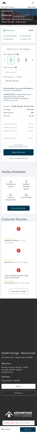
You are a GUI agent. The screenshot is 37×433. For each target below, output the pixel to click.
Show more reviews (18, 292)
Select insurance (8, 67)
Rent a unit (31, 7)
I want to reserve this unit (18, 159)
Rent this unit (18, 153)
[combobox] (18, 423)
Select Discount (8, 77)
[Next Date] (33, 60)
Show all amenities (18, 209)
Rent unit (28, 430)
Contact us (18, 394)
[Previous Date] (4, 60)
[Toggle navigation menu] (33, 3)
